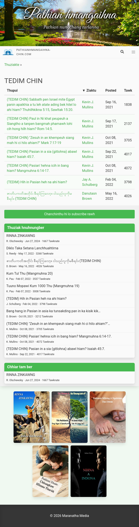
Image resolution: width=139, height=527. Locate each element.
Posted (110, 90)
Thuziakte (11, 65)
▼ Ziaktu (89, 90)
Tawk (128, 90)
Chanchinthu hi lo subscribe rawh (69, 214)
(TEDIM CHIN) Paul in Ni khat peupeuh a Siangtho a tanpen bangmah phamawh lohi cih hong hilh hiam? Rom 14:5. (39, 124)
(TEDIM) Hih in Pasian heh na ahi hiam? (37, 182)
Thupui (12, 90)
